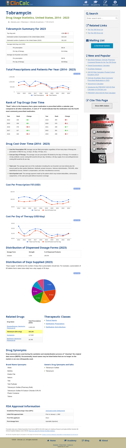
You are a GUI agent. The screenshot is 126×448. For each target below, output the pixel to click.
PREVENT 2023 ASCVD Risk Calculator (102, 93)
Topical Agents (51, 320)
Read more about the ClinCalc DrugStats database (42, 430)
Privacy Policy (62, 444)
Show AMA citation (102, 106)
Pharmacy (24, 22)
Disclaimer (55, 444)
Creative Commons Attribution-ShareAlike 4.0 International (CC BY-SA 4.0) (60, 434)
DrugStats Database (95, 69)
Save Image (77, 73)
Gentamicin (10, 335)
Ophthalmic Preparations (55, 324)
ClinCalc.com (15, 22)
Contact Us (70, 444)
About (103, 440)
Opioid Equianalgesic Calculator (99, 65)
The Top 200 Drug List (95, 29)
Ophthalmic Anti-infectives (56, 327)
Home (51, 440)
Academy (70, 440)
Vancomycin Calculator (95, 84)
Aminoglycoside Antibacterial (55, 411)
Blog (85, 440)
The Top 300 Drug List (95, 33)
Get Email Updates (102, 46)
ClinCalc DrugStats (37, 22)
